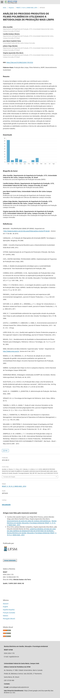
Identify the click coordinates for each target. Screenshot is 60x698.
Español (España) (9, 610)
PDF (6, 450)
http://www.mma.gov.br (11, 351)
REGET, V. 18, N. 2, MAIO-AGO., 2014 (26, 7)
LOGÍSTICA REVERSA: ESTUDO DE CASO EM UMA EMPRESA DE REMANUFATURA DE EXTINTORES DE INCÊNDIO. (31, 530)
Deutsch (5, 604)
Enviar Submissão (10, 560)
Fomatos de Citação (9, 477)
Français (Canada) (9, 613)
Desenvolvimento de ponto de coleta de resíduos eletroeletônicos (29, 521)
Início (4, 7)
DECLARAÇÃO (6, 505)
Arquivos (11, 7)
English (5, 607)
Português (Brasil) (9, 619)
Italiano (5, 616)
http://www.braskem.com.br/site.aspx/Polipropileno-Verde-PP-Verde (26, 231)
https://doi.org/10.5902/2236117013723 (19, 62)
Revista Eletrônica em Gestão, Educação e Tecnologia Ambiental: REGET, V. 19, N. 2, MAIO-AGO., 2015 (31, 523)
